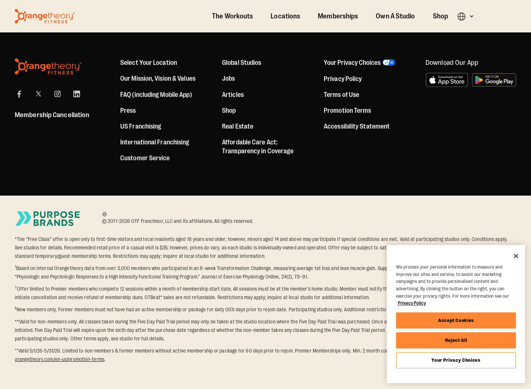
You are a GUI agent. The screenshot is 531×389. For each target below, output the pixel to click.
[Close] (516, 256)
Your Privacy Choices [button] (352, 62)
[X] (38, 94)
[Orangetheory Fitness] (48, 66)
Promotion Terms (347, 110)
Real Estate (237, 126)
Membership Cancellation (52, 115)
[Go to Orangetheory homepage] (45, 16)
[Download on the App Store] (447, 80)
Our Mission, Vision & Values (157, 78)
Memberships (338, 16)
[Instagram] (57, 94)
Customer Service (145, 158)
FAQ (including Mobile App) (156, 94)
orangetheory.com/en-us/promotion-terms (59, 359)
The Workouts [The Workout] (232, 16)
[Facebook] (19, 94)
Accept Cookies (456, 320)
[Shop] (229, 110)
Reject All (456, 340)
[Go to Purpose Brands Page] (48, 218)
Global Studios (241, 62)
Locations (285, 16)
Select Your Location (148, 62)
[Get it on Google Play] (494, 80)
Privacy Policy (343, 79)
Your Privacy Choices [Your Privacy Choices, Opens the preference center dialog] (455, 360)
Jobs (228, 78)
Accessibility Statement (357, 126)
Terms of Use (341, 94)
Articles (233, 94)
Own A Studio (395, 16)
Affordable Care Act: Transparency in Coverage (258, 147)
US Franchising (140, 126)
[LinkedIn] (76, 94)
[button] (465, 16)
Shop (440, 16)
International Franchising (155, 142)
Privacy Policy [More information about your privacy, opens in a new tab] (412, 303)
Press (128, 110)
